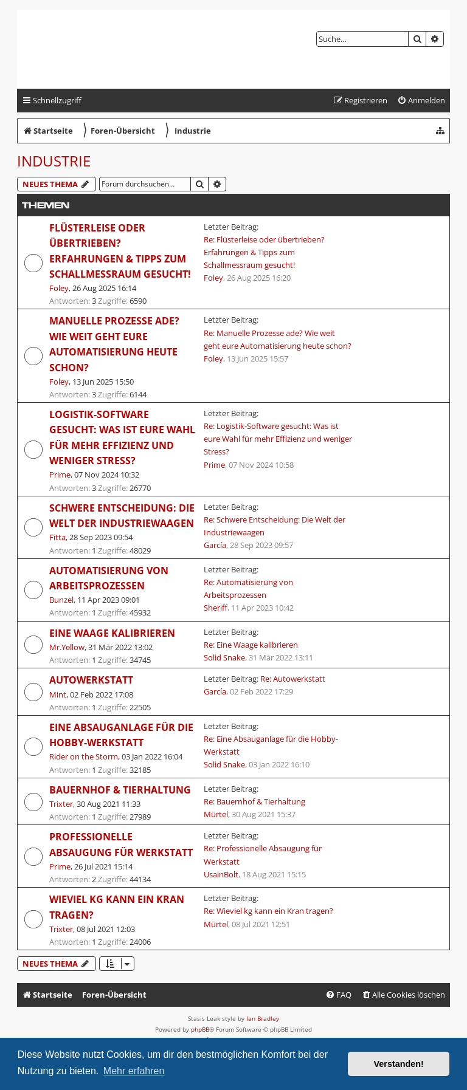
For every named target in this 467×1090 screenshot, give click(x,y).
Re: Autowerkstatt (292, 678)
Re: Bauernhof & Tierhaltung (254, 801)
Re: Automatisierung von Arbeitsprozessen (248, 588)
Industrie (54, 161)
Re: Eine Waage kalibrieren (251, 644)
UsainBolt (221, 874)
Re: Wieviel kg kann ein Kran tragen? (268, 910)
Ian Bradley (262, 1018)
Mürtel (216, 814)
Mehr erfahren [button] (134, 1071)
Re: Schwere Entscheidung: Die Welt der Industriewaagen (274, 526)
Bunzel (61, 599)
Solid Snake (224, 657)
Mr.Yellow (67, 647)
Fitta (57, 537)
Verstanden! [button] (399, 1064)
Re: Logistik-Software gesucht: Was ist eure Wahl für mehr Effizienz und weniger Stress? (278, 438)
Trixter (61, 803)
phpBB (200, 1029)
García (215, 545)
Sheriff (215, 607)
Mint (57, 694)
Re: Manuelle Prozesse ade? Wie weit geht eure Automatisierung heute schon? (277, 339)
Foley (59, 288)
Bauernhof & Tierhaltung (120, 790)
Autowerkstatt (91, 680)
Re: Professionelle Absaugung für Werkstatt (263, 854)
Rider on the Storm (83, 756)
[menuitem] (421, 100)
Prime (60, 474)
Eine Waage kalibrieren (112, 633)
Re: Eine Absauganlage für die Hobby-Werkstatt (271, 745)
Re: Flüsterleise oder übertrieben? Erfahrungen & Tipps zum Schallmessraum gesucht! (264, 252)
